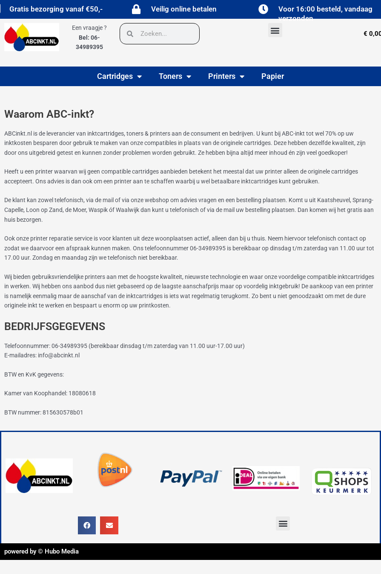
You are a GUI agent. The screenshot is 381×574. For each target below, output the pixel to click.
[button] (275, 30)
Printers (226, 76)
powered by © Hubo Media (41, 551)
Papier (272, 76)
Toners (175, 76)
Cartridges (119, 76)
